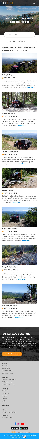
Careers (4, 398)
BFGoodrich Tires (7, 418)
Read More (30, 87)
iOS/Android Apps (7, 373)
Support (4, 396)
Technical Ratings (7, 370)
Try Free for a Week (12, 354)
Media (4, 401)
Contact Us (5, 393)
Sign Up (4, 410)
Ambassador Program (9, 412)
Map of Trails (6, 368)
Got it (25, 437)
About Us (5, 391)
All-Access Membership (9, 379)
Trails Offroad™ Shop (8, 384)
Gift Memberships (7, 382)
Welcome (5, 365)
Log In (4, 407)
